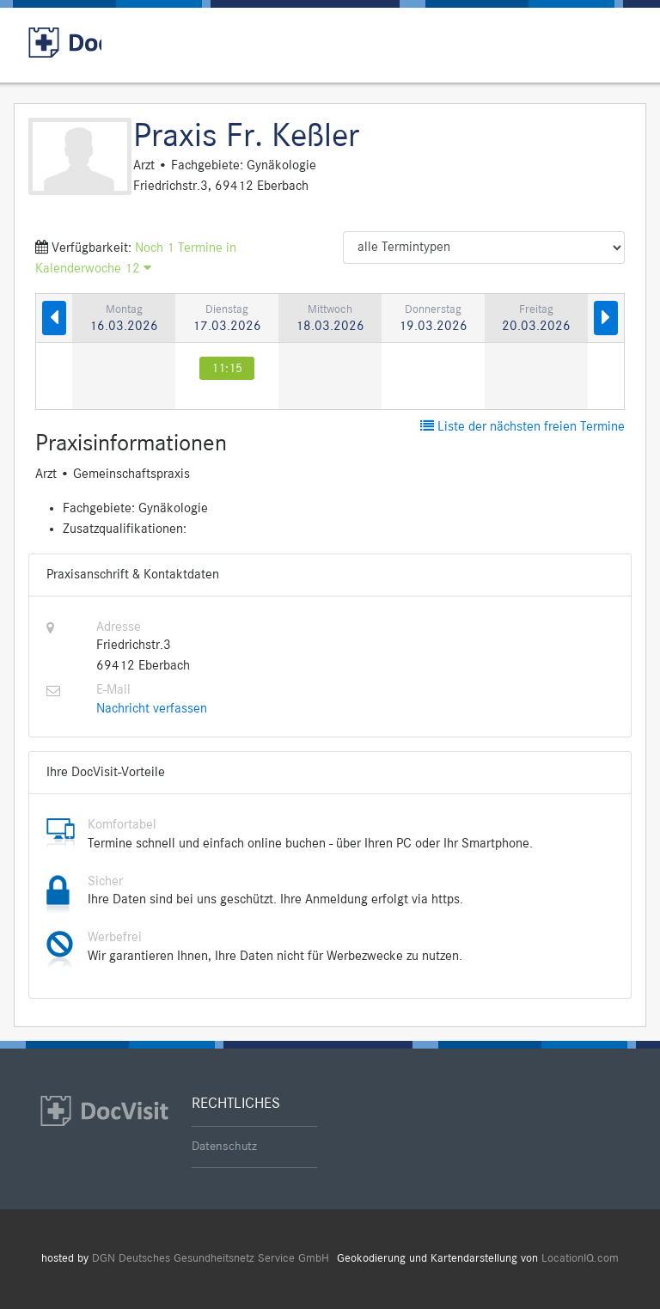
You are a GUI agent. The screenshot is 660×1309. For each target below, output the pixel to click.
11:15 (226, 368)
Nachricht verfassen (151, 709)
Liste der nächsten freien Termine (522, 427)
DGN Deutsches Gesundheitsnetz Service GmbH (210, 1258)
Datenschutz (224, 1146)
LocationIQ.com (580, 1258)
